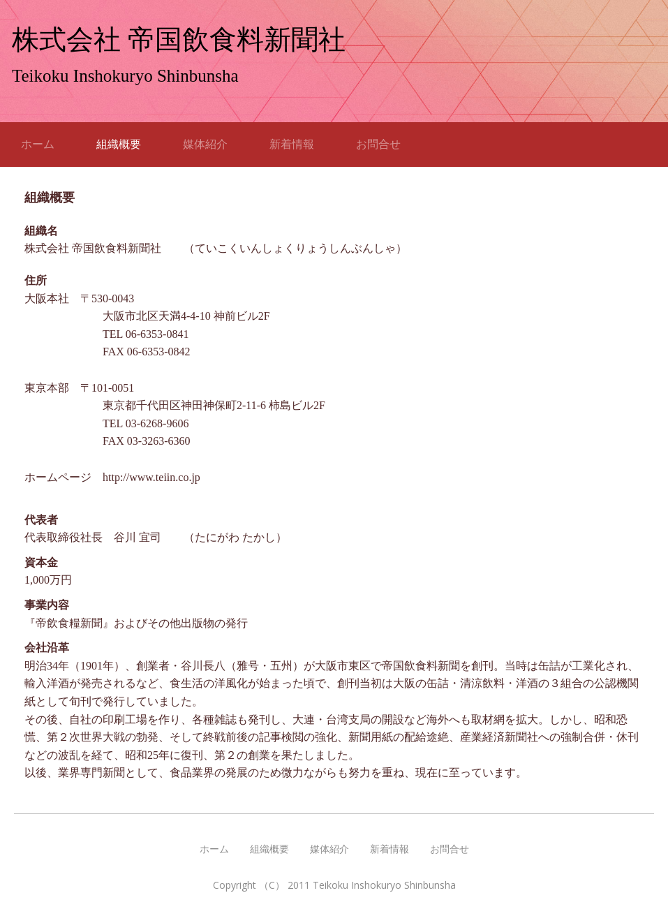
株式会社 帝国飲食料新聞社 (179, 39)
